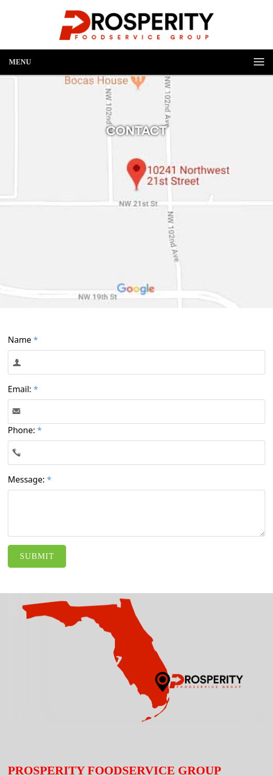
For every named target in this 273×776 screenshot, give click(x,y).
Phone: (25, 430)
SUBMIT (37, 556)
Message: (29, 479)
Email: (23, 389)
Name (23, 339)
